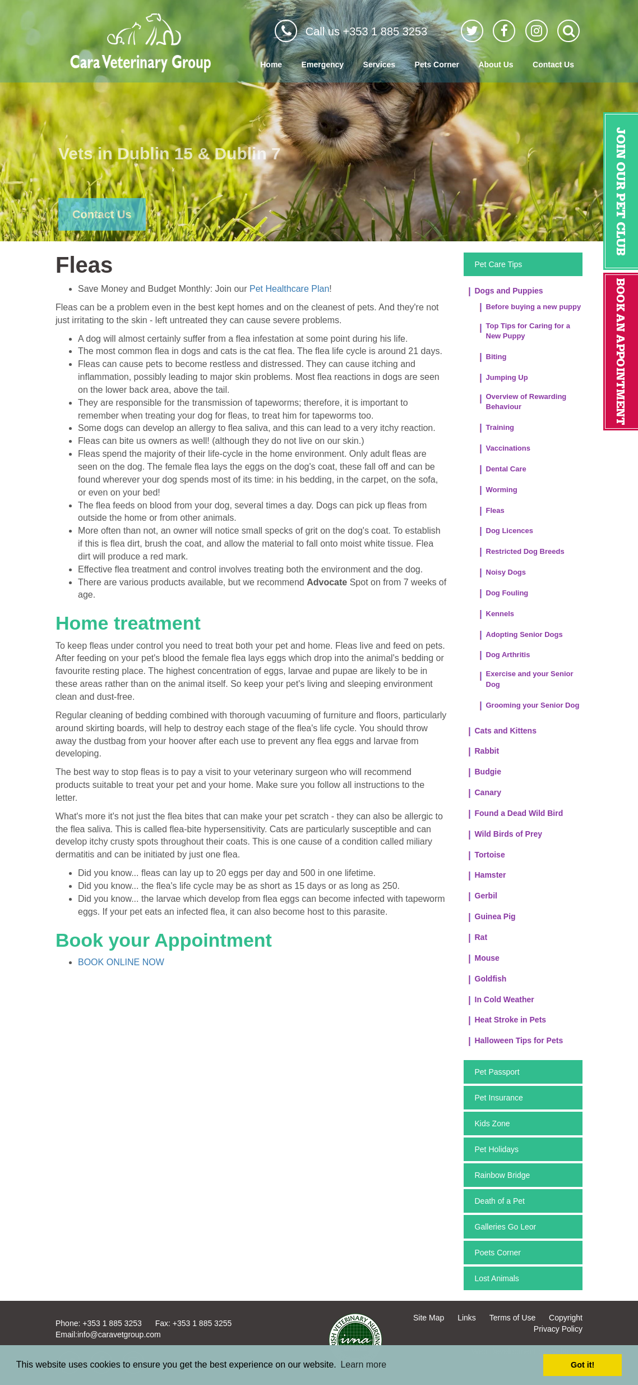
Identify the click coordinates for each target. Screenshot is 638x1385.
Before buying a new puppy (533, 306)
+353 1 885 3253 (112, 1323)
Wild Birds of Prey (508, 833)
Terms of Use (512, 1317)
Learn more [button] (363, 1364)
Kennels (500, 613)
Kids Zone (492, 1123)
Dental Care (506, 469)
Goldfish (491, 978)
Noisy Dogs (506, 572)
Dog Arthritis (508, 654)
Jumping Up (507, 377)
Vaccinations (508, 448)
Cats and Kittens (506, 730)
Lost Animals (497, 1278)
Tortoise (490, 854)
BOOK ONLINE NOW (121, 962)
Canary (488, 792)
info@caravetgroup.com (119, 1334)
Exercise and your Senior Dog (530, 679)
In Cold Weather (504, 999)
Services (379, 64)
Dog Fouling (507, 593)
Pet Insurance (499, 1097)
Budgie (488, 771)
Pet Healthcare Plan (289, 288)
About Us (495, 64)
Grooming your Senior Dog (533, 705)
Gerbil (486, 895)
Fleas (495, 510)
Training (500, 427)
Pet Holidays (497, 1149)
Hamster (490, 874)
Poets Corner (498, 1252)
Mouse (487, 957)
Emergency (323, 64)
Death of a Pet (500, 1200)
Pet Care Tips (499, 264)
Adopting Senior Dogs (524, 634)
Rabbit (487, 750)
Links (466, 1317)
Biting (496, 356)
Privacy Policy (558, 1328)
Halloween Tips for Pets (519, 1040)
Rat (481, 937)
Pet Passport (497, 1071)
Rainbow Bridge (502, 1175)
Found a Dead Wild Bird (519, 813)
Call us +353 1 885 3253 (366, 31)
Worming (501, 489)
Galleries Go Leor (506, 1226)
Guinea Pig (495, 916)
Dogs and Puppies (509, 290)
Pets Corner (437, 64)
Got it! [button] (582, 1364)
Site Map (428, 1317)
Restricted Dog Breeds (525, 551)
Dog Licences (510, 530)
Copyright (565, 1317)
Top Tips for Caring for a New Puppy (528, 331)
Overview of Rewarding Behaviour (526, 401)
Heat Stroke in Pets (511, 1019)
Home (271, 64)
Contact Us (553, 64)
